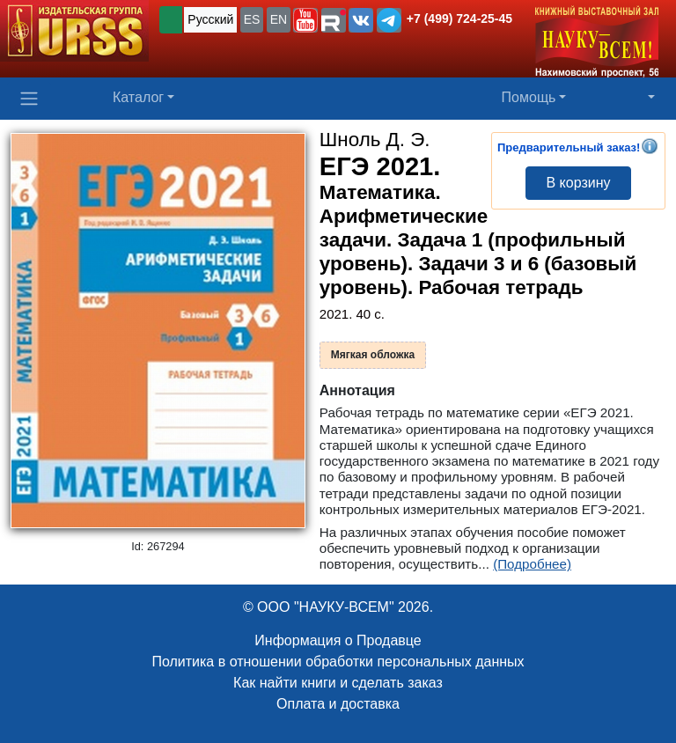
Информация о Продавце (337, 640)
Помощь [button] (529, 97)
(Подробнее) (532, 563)
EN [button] (278, 19)
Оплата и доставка (338, 703)
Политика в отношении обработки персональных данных (337, 661)
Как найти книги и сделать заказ (338, 682)
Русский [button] (210, 19)
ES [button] (252, 19)
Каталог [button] (138, 97)
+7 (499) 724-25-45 (459, 18)
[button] (305, 20)
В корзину (578, 182)
